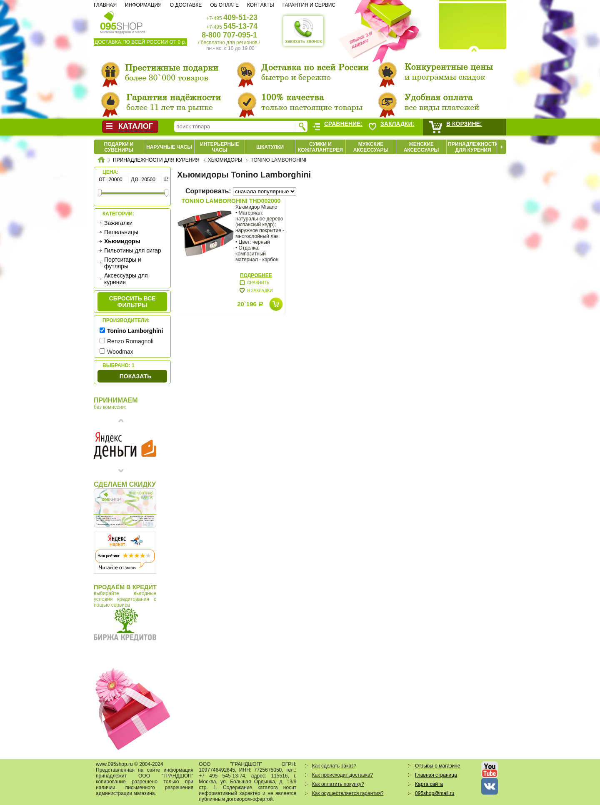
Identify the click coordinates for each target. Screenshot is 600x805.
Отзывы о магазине (437, 766)
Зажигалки (118, 223)
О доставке (186, 5)
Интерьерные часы (219, 147)
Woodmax (120, 351)
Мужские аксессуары (371, 147)
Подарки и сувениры (119, 147)
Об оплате (224, 5)
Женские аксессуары (421, 147)
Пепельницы (121, 232)
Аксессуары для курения (126, 278)
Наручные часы (169, 147)
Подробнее (256, 275)
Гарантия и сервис (308, 5)
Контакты (260, 5)
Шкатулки (270, 147)
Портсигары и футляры (122, 263)
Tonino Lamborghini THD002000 (231, 201)
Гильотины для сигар (132, 250)
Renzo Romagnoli (130, 341)
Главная (105, 5)
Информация (143, 5)
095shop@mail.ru (434, 793)
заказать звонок (303, 31)
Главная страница (436, 775)
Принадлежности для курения (473, 147)
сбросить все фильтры (132, 301)
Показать (135, 376)
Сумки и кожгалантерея (320, 147)
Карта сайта (429, 784)
